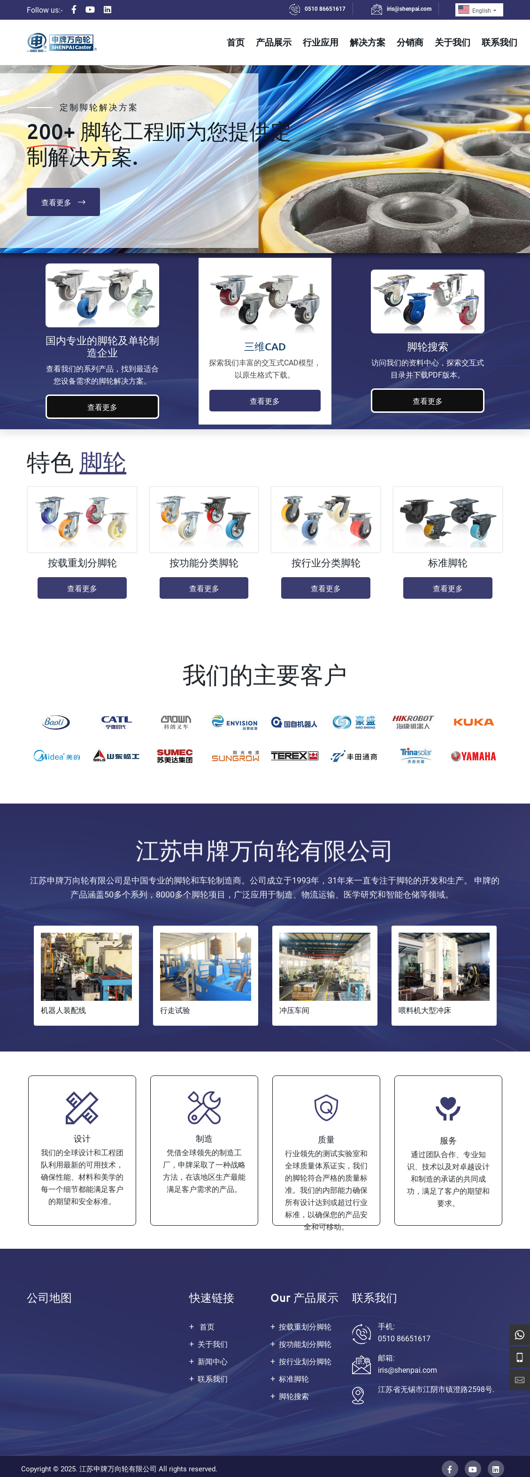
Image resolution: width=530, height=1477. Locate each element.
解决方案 (367, 42)
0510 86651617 (325, 9)
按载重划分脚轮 (82, 569)
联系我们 (499, 42)
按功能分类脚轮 (203, 569)
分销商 (410, 42)
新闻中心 (213, 1361)
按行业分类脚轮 (326, 569)
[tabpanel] (86, 976)
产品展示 (274, 42)
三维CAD (265, 346)
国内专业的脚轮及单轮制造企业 (102, 346)
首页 (236, 42)
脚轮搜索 (427, 346)
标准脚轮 (448, 569)
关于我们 (452, 42)
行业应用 (320, 42)
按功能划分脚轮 (305, 1344)
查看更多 (63, 202)
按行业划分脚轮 (305, 1361)
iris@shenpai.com (409, 9)
